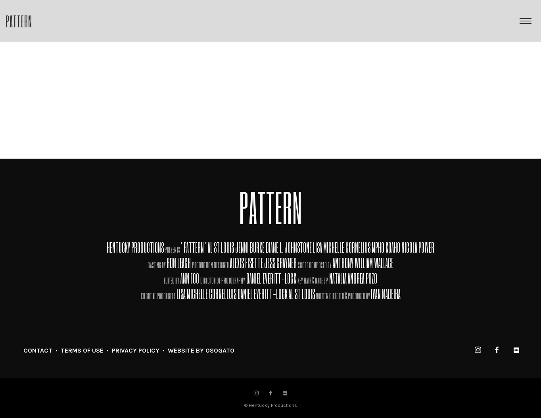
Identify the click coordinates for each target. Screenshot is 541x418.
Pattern (19, 20)
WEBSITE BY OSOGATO (201, 350)
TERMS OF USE (82, 350)
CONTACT (37, 350)
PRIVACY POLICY (135, 350)
